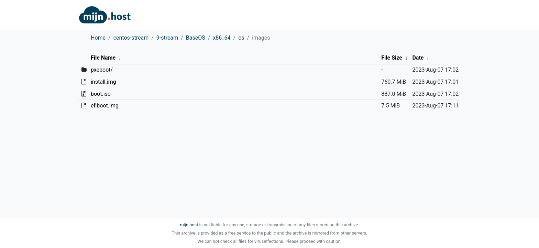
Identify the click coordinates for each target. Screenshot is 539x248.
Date (418, 57)
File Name (103, 57)
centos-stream (131, 37)
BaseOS (195, 37)
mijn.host (189, 224)
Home (98, 37)
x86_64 (221, 37)
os (241, 37)
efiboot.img (105, 105)
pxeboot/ (102, 69)
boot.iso (101, 94)
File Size (391, 57)
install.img (103, 82)
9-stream (167, 37)
